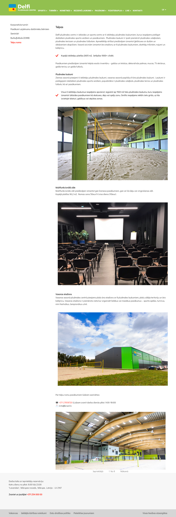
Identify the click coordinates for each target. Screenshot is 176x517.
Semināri (14, 33)
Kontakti (137, 10)
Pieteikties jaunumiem (84, 513)
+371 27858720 (65, 402)
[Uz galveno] (22, 7)
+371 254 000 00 (34, 494)
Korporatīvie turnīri (19, 24)
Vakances (13, 513)
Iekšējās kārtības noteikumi (33, 513)
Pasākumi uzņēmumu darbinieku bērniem (29, 29)
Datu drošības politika (60, 513)
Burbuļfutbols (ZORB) (19, 37)
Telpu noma (15, 42)
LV (163, 10)
